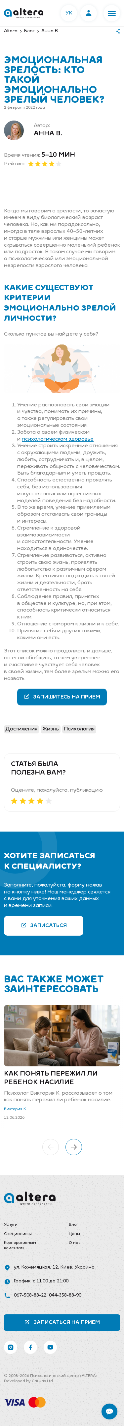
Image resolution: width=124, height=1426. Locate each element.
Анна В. (48, 133)
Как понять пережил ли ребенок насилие (51, 1078)
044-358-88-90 (65, 1295)
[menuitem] (30, 1225)
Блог (73, 1225)
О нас (74, 1243)
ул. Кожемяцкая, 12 (36, 1267)
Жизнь (50, 729)
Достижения (21, 729)
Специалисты (18, 1234)
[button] (111, 13)
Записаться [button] (44, 925)
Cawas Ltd (42, 1381)
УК (68, 13)
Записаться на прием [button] (62, 1322)
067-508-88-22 (30, 1295)
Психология (79, 729)
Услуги (11, 1225)
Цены (74, 1234)
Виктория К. (15, 1109)
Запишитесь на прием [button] (62, 697)
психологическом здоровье (58, 439)
